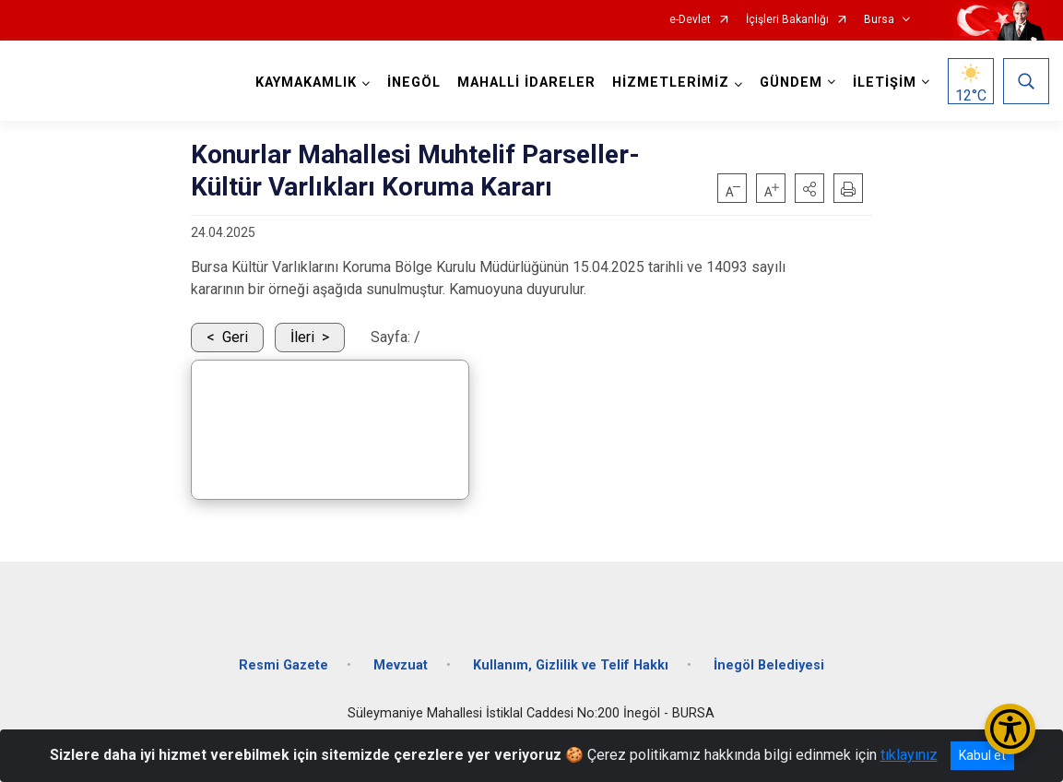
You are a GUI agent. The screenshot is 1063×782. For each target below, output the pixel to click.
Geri (235, 337)
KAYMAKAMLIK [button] (306, 82)
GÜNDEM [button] (791, 82)
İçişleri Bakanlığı (787, 20)
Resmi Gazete (283, 665)
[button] (809, 188)
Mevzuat (400, 665)
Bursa (879, 20)
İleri (302, 337)
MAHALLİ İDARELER (526, 82)
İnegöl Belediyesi (769, 665)
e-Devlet (690, 20)
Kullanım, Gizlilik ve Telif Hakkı (570, 665)
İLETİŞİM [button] (884, 82)
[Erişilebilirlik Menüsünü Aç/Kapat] (1010, 729)
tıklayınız (909, 755)
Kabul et (982, 755)
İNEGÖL (414, 82)
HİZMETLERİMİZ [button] (670, 82)
